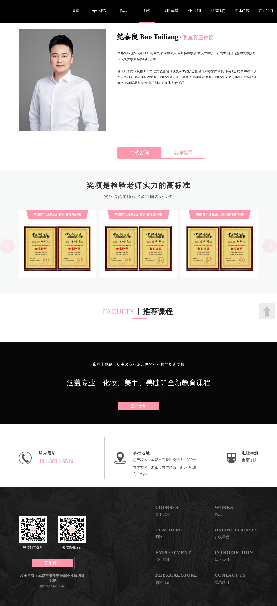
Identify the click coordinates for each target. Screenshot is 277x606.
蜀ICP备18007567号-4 (52, 586)
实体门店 (242, 11)
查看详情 (249, 460)
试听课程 (171, 11)
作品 (123, 11)
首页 (75, 11)
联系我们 (266, 11)
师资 (147, 11)
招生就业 (194, 11)
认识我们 (218, 11)
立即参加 (139, 406)
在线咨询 (139, 152)
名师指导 (183, 152)
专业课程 (99, 11)
